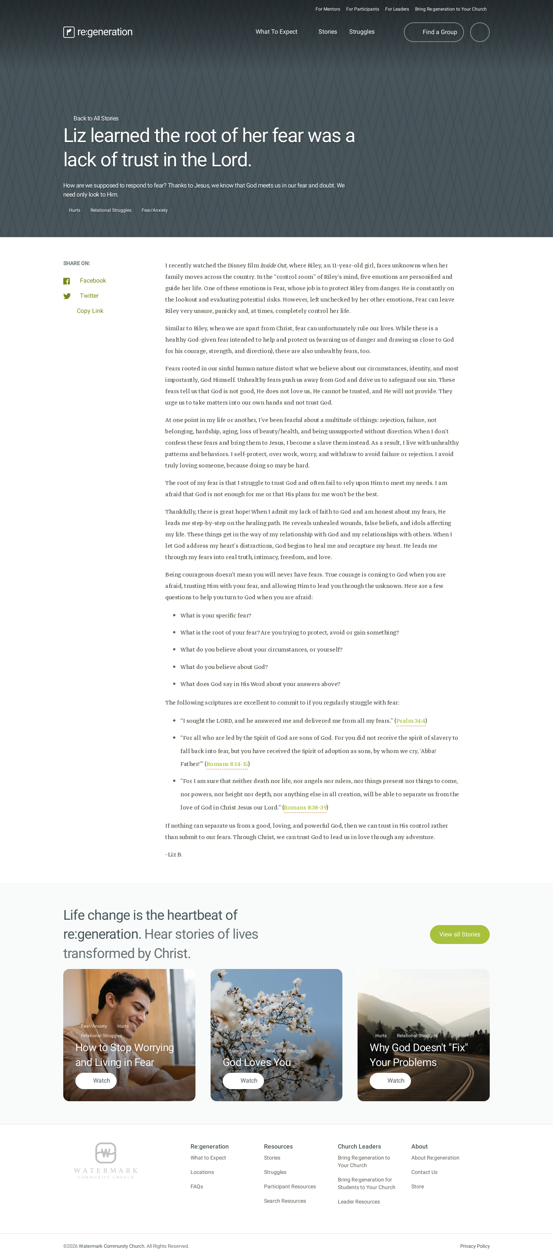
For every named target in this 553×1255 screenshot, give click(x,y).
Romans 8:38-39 (305, 808)
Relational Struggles (111, 210)
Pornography (241, 1050)
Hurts (74, 210)
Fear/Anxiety (155, 210)
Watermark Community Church (111, 1246)
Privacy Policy (475, 1246)
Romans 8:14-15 (227, 764)
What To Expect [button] (276, 31)
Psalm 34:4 (410, 721)
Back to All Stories (91, 118)
